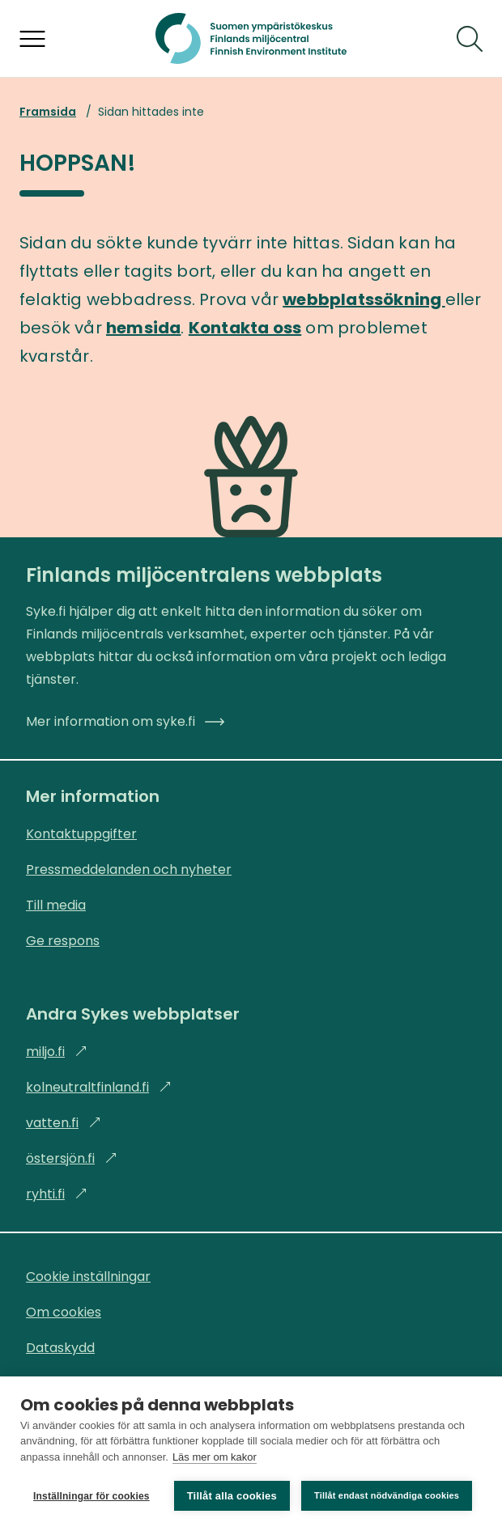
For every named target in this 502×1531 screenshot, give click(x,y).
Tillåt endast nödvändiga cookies (386, 1495)
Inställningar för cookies (91, 1496)
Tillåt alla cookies (232, 1496)
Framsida (47, 112)
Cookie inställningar (88, 1276)
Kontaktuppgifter (81, 834)
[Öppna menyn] (32, 39)
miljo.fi (56, 1051)
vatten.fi (63, 1122)
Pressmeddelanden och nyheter (129, 869)
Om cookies (63, 1312)
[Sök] (470, 39)
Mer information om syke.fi (125, 721)
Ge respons (63, 940)
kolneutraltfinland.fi (99, 1087)
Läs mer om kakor (214, 1457)
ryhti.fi (56, 1194)
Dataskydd (60, 1347)
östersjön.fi (71, 1158)
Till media (56, 905)
